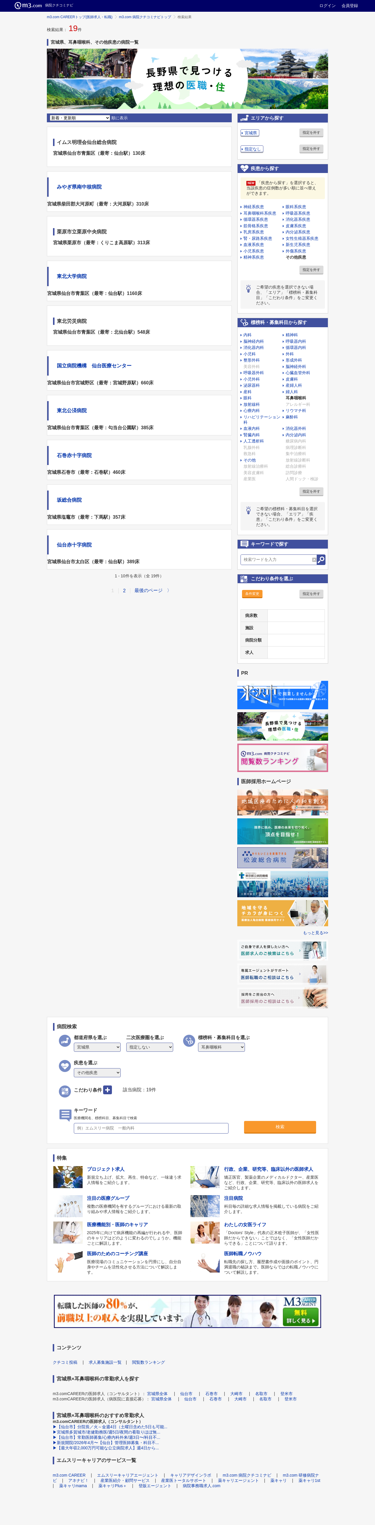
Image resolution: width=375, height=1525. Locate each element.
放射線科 (251, 404)
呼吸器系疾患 (298, 213)
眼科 (247, 398)
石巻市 (211, 1393)
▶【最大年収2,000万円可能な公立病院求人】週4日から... (106, 1448)
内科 (247, 335)
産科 (247, 391)
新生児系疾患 (298, 244)
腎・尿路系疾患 (257, 238)
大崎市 (236, 1393)
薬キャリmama (73, 1485)
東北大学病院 (72, 276)
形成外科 (294, 360)
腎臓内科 (251, 434)
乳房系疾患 (253, 232)
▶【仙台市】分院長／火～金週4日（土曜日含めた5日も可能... (110, 1426)
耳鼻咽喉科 (296, 398)
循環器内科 (296, 347)
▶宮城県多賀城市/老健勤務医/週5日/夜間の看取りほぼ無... (106, 1432)
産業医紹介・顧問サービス (125, 1480)
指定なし (253, 149)
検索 (280, 1126)
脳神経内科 (253, 341)
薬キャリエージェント (238, 1480)
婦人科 (292, 391)
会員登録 (350, 5)
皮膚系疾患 (296, 225)
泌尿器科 (251, 385)
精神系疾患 (253, 257)
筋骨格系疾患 (255, 225)
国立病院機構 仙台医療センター (94, 366)
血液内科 (251, 428)
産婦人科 (294, 385)
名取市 (261, 1393)
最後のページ (148, 590)
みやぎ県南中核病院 (79, 187)
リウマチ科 (296, 410)
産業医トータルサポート (183, 1480)
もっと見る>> (315, 932)
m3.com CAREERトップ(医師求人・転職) (79, 17)
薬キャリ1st (310, 1480)
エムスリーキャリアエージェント (127, 1475)
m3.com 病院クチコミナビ (247, 1475)
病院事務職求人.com (201, 1485)
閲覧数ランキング (148, 1362)
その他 (249, 460)
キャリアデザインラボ (190, 1475)
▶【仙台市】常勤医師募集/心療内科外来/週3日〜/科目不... (106, 1437)
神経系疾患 (253, 206)
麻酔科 (292, 417)
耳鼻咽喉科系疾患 (259, 213)
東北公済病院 (72, 410)
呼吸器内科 (296, 341)
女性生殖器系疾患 (302, 238)
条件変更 (252, 594)
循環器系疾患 (255, 219)
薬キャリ (278, 1480)
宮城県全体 (157, 1393)
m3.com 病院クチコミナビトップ (145, 17)
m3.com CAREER (69, 1475)
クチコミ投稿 (65, 1362)
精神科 (292, 335)
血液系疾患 (253, 244)
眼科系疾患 (296, 206)
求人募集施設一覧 (105, 1362)
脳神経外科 (296, 366)
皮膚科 (292, 379)
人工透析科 (253, 441)
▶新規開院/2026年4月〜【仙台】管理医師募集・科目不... (106, 1442)
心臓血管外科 (298, 372)
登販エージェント (155, 1485)
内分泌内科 (296, 434)
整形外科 (251, 360)
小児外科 (251, 379)
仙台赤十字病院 (74, 545)
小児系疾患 (253, 251)
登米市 (286, 1393)
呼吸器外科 (253, 372)
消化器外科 (296, 428)
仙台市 (186, 1393)
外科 (290, 354)
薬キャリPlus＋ (112, 1485)
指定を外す (311, 132)
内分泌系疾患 (298, 232)
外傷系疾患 (296, 251)
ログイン (327, 5)
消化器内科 (253, 347)
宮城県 (251, 132)
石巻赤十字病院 (74, 455)
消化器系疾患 (298, 219)
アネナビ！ (78, 1480)
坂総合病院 (69, 500)
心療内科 (251, 410)
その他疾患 (296, 257)
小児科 (249, 354)
